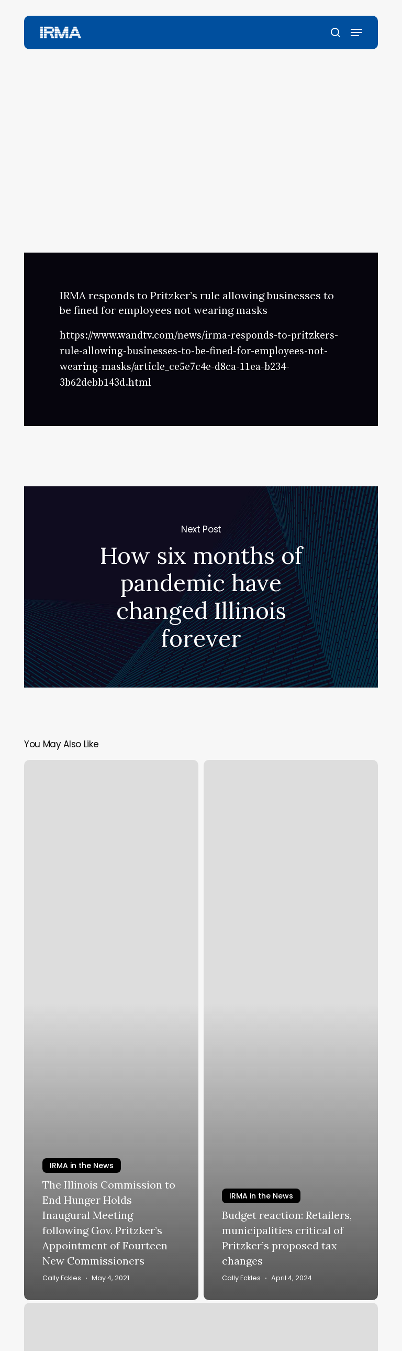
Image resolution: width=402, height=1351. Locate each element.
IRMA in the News (197, 81)
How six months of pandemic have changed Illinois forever (201, 587)
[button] (356, 32)
